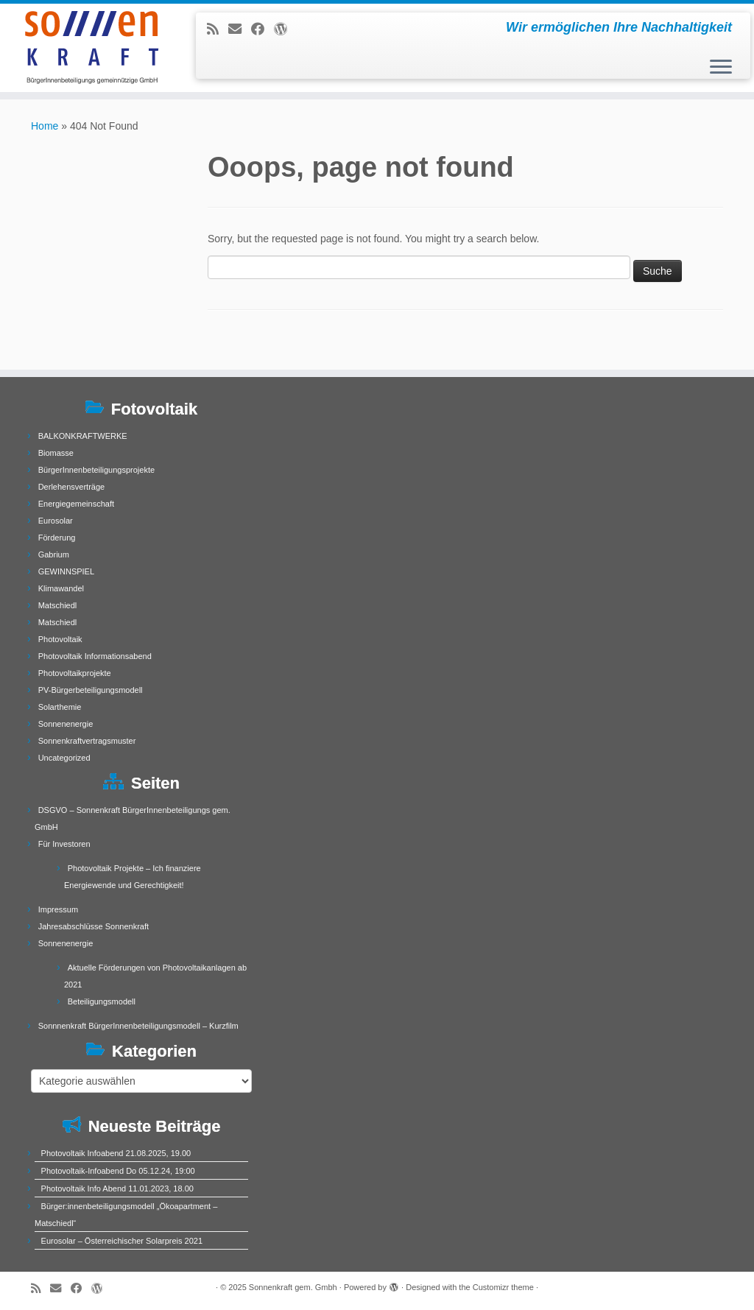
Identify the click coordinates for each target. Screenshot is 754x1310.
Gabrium (53, 554)
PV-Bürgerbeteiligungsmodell (90, 690)
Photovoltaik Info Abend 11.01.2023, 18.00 (117, 1188)
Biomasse (56, 452)
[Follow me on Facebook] (262, 29)
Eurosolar (55, 520)
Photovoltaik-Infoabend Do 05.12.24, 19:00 (118, 1170)
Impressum (58, 909)
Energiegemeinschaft (76, 503)
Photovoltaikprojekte (74, 673)
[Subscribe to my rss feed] (217, 29)
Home (44, 126)
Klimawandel (61, 588)
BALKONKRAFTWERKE (82, 436)
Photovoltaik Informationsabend (95, 656)
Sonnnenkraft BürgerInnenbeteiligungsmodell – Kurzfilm (138, 1025)
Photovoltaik (60, 639)
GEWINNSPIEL (66, 571)
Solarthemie (60, 706)
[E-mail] (239, 29)
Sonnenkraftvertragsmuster (87, 740)
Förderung (57, 537)
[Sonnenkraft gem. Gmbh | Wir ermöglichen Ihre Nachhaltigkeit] (88, 48)
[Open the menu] (721, 68)
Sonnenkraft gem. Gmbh (293, 1287)
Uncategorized (64, 757)
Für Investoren (64, 843)
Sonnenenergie (66, 723)
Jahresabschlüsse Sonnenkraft (93, 926)
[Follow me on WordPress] (285, 29)
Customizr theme (503, 1287)
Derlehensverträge (71, 486)
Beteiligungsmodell (101, 1001)
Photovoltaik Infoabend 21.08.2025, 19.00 (116, 1153)
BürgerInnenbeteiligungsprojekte (96, 469)
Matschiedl (57, 605)
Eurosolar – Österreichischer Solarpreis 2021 (122, 1240)
